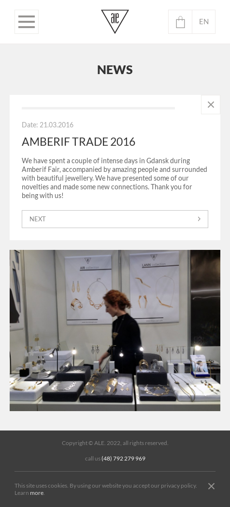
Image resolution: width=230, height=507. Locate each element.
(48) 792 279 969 (123, 458)
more (36, 493)
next (37, 219)
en (204, 21)
